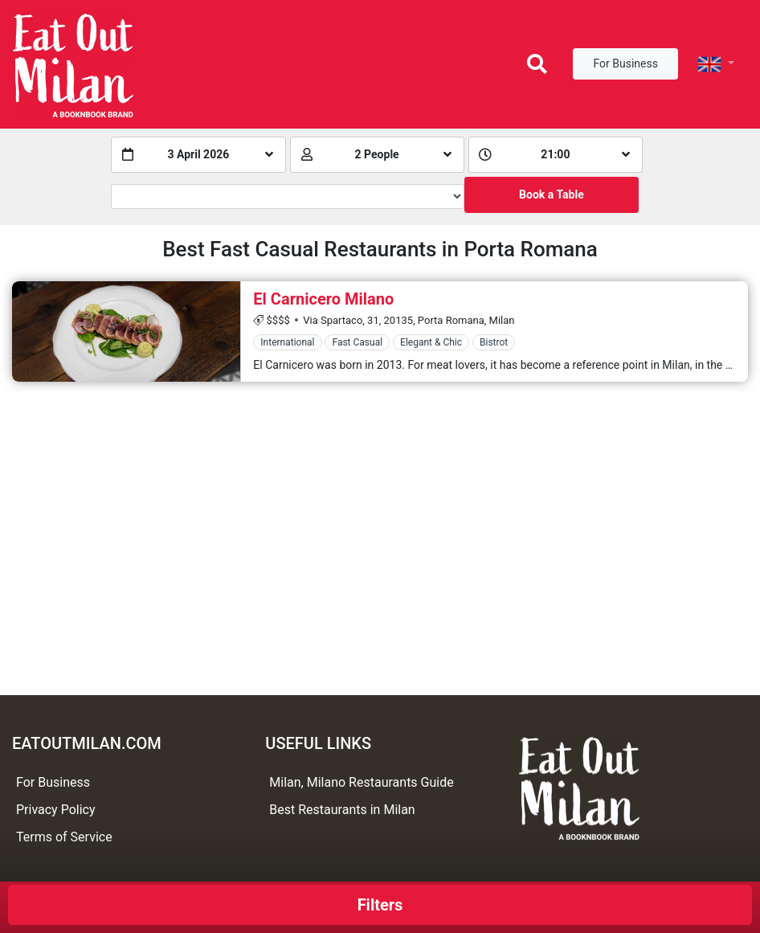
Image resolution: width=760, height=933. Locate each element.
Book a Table (551, 194)
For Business (625, 63)
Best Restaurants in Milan (342, 809)
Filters (380, 905)
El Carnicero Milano (323, 299)
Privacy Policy (56, 809)
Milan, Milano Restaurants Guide (361, 782)
